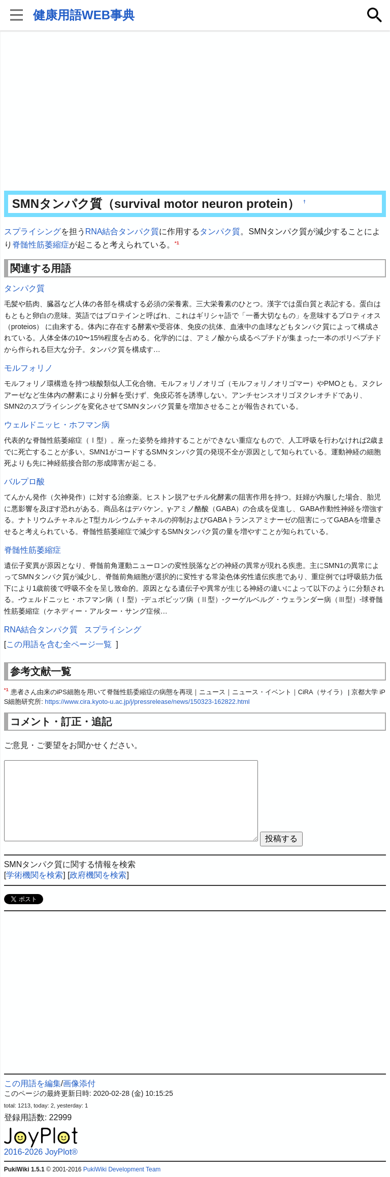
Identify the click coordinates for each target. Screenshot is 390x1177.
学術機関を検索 (34, 875)
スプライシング (32, 231)
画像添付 (79, 1083)
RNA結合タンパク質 (122, 231)
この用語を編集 (32, 1083)
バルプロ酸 (24, 481)
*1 (177, 242)
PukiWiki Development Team (122, 1169)
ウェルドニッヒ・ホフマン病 (57, 424)
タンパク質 (220, 231)
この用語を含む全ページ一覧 (59, 644)
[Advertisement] (195, 112)
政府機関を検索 (98, 875)
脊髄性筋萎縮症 (40, 244)
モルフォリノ (28, 368)
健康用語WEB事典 (84, 15)
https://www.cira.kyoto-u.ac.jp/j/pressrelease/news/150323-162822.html (147, 701)
